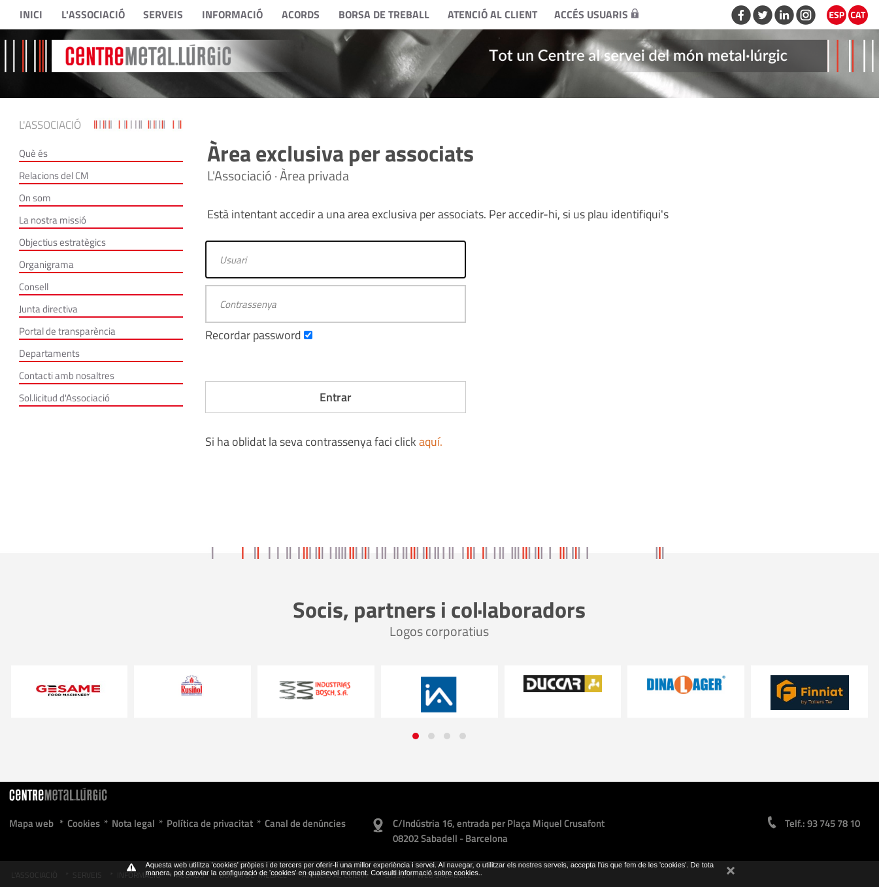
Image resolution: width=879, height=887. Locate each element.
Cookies (83, 823)
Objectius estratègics (62, 242)
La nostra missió (52, 219)
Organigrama (46, 264)
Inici (31, 14)
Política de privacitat (210, 823)
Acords (301, 14)
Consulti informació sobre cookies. (425, 873)
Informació (232, 14)
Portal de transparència (67, 331)
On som (35, 197)
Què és (33, 153)
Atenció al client (492, 14)
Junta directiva (48, 308)
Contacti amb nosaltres (66, 375)
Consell (33, 286)
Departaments (49, 353)
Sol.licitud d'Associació (64, 397)
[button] (415, 736)
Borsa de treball (384, 14)
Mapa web (31, 823)
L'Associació (93, 14)
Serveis (163, 14)
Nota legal (133, 823)
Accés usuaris (596, 14)
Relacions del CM (54, 175)
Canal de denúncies (305, 823)
